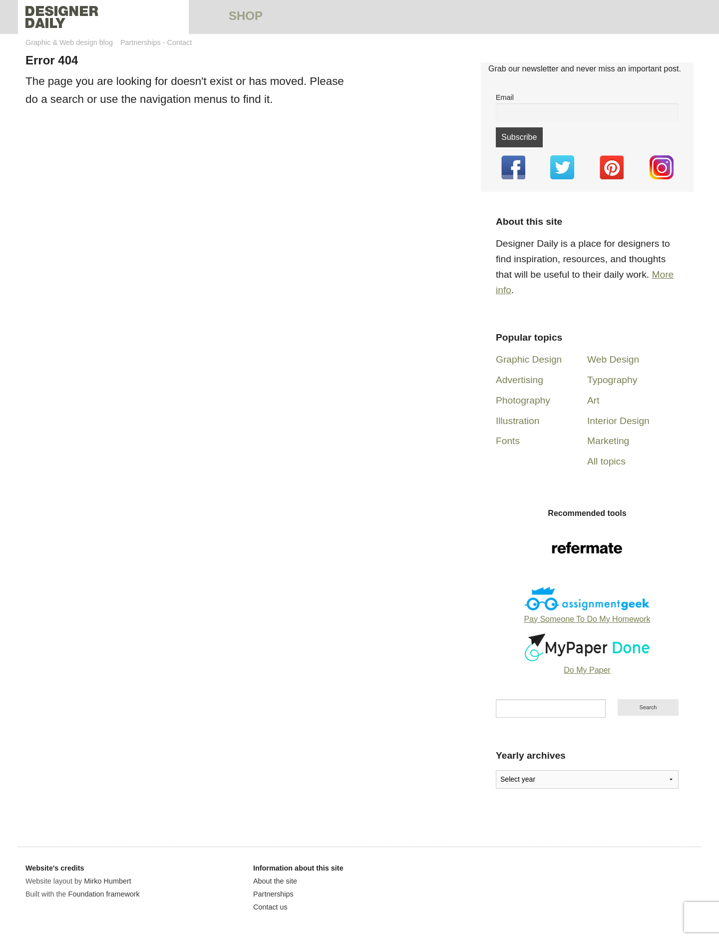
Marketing (608, 441)
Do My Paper (587, 670)
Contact (179, 42)
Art (593, 400)
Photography (523, 400)
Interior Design (618, 421)
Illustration (517, 421)
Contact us (270, 907)
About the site (275, 881)
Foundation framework (104, 894)
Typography (612, 380)
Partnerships (140, 42)
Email (505, 97)
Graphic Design (529, 359)
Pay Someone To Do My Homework (587, 619)
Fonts (508, 441)
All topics (606, 461)
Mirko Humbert (107, 881)
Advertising (519, 380)
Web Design (613, 359)
